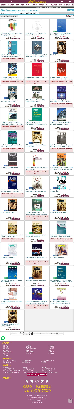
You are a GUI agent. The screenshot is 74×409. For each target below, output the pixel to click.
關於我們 (5, 345)
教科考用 (67, 5)
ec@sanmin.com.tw (14, 372)
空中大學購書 (29, 352)
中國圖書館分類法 (31, 348)
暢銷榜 (3, 5)
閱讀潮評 (28, 353)
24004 (58, 333)
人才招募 (51, 345)
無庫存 (7, 38)
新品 (11, 5)
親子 (47, 5)
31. (8, 257)
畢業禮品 (43, 362)
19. (9, 167)
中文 (17, 5)
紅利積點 (28, 347)
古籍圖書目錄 (7, 362)
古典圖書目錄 (26, 362)
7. (12, 79)
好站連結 (5, 355)
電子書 (41, 5)
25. (8, 212)
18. (61, 146)
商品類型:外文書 (23, 13)
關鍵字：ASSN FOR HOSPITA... (9, 13)
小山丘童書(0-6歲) (27, 360)
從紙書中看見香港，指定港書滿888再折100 (63, 7)
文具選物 (54, 5)
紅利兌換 (51, 353)
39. (60, 303)
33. (57, 257)
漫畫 (60, 5)
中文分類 (51, 347)
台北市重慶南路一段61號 (48, 369)
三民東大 (34, 5)
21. (61, 169)
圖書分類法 (6, 348)
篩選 (70, 10)
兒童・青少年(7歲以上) (47, 360)
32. (35, 257)
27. (58, 212)
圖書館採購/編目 (7, 352)
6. (56, 55)
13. (12, 124)
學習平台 (51, 350)
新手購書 (5, 350)
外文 (22, 5)
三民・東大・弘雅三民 (9, 360)
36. (61, 281)
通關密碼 (28, 350)
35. (35, 280)
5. (36, 56)
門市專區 (28, 345)
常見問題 (51, 348)
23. (36, 191)
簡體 (27, 5)
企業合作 (51, 352)
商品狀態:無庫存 (34, 13)
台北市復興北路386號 (8, 369)
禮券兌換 (5, 347)
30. (61, 236)
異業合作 (5, 353)
